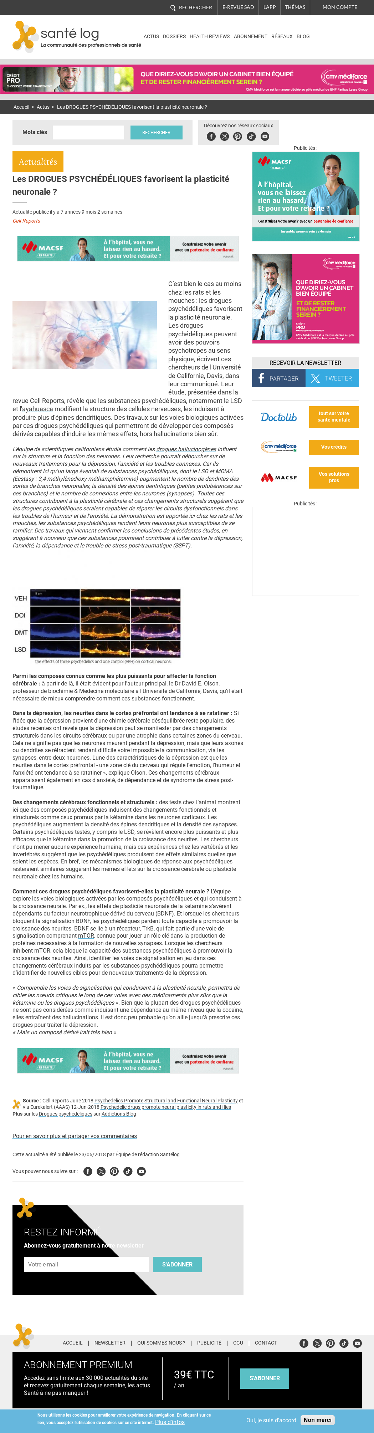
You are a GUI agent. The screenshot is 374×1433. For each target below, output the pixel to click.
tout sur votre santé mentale (334, 416)
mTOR (86, 935)
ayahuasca (37, 409)
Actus (151, 37)
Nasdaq (331, 32)
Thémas (295, 7)
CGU (238, 1343)
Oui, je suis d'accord (271, 1420)
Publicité (209, 1343)
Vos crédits (334, 447)
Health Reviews (210, 37)
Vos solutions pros (334, 477)
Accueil (21, 107)
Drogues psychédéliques (65, 1114)
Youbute (265, 135)
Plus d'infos (170, 1422)
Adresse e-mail (43, 1252)
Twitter (224, 135)
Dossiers (174, 37)
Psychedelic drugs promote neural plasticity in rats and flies (166, 1107)
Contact (266, 1343)
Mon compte (340, 7)
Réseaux (282, 37)
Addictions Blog (119, 1114)
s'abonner (265, 1378)
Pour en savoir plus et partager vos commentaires (74, 1136)
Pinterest (238, 135)
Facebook (211, 135)
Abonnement (250, 37)
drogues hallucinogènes (186, 449)
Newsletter (109, 1343)
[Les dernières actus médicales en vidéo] (305, 594)
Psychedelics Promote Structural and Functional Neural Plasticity (166, 1101)
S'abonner (177, 1264)
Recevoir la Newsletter (305, 362)
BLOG (303, 37)
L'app (269, 7)
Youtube (141, 1170)
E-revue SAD (238, 7)
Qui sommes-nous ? (161, 1343)
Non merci (318, 1420)
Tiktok (251, 135)
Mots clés (34, 132)
